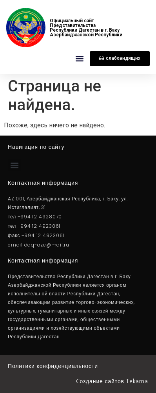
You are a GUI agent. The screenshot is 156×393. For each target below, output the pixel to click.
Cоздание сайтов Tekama (112, 381)
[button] (79, 58)
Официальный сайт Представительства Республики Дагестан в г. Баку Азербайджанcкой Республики (86, 28)
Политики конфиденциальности (53, 366)
